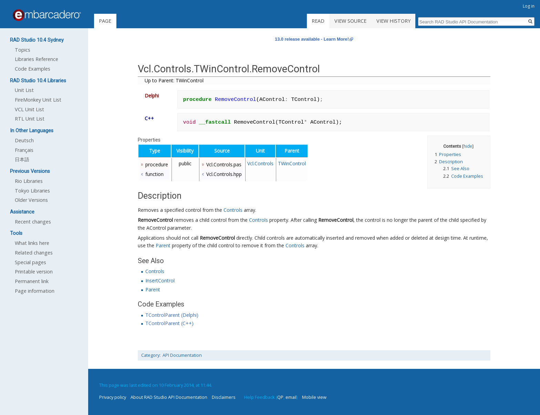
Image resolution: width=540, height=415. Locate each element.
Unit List (24, 90)
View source (350, 21)
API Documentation (182, 355)
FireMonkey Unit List (38, 99)
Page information (34, 291)
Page (105, 21)
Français (24, 150)
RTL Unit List (29, 118)
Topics (22, 49)
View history (393, 21)
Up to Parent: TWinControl (174, 80)
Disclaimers (224, 397)
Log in (528, 6)
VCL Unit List (29, 109)
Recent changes (33, 221)
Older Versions (31, 200)
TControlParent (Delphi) (171, 315)
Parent (163, 245)
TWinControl (292, 163)
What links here (32, 243)
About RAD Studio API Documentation (169, 397)
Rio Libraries (29, 181)
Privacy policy (112, 397)
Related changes (34, 252)
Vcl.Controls (260, 163)
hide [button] (468, 146)
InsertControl (160, 280)
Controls (233, 210)
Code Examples (32, 68)
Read (318, 21)
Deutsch (24, 140)
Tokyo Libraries (32, 190)
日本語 (22, 159)
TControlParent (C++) (169, 323)
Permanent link (32, 281)
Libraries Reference (36, 59)
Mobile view (314, 397)
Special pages (30, 262)
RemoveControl (155, 220)
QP (280, 397)
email (291, 397)
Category (150, 355)
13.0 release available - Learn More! (312, 39)
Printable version (34, 271)
